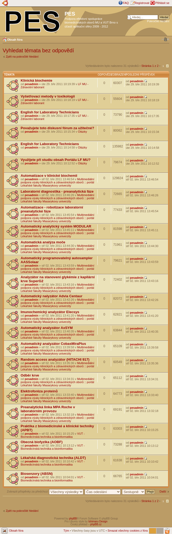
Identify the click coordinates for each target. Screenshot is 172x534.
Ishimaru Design (97, 521)
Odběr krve (30, 375)
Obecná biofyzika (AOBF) (41, 442)
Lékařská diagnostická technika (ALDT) (53, 458)
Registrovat (142, 2)
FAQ (126, 2)
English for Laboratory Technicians (50, 112)
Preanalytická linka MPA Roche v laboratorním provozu (48, 409)
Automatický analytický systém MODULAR (56, 226)
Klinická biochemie (36, 80)
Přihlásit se (162, 2)
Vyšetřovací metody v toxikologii (48, 96)
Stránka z (150, 65)
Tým (66, 530)
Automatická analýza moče (43, 242)
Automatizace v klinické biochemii (49, 176)
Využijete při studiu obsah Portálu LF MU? (55, 160)
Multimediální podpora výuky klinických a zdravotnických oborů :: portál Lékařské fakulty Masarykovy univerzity (57, 182)
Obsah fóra (14, 39)
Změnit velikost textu (165, 39)
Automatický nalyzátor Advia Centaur (51, 296)
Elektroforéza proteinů (39, 391)
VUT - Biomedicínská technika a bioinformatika (53, 435)
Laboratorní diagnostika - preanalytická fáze (57, 191)
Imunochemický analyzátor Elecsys (50, 312)
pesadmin (31, 84)
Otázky (82, 131)
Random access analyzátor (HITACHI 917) (55, 359)
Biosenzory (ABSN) (37, 474)
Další (163, 491)
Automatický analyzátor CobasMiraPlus (53, 344)
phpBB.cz (96, 524)
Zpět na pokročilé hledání (22, 56)
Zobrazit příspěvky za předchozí (45, 491)
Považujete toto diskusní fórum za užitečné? (57, 128)
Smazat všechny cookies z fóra (127, 530)
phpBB (73, 518)
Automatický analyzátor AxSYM (47, 328)
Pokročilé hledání (158, 21)
